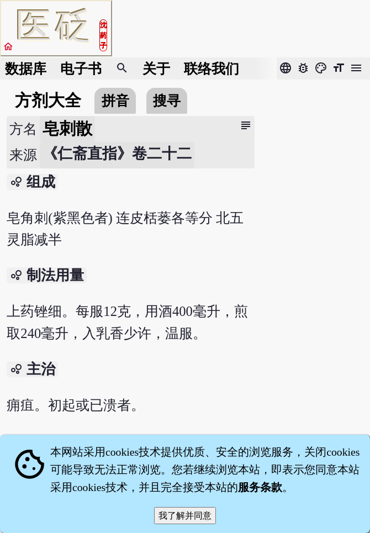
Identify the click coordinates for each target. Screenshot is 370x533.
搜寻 (167, 100)
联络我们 (211, 68)
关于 (156, 68)
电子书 (81, 68)
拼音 (115, 100)
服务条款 (260, 487)
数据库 (25, 68)
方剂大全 (48, 100)
